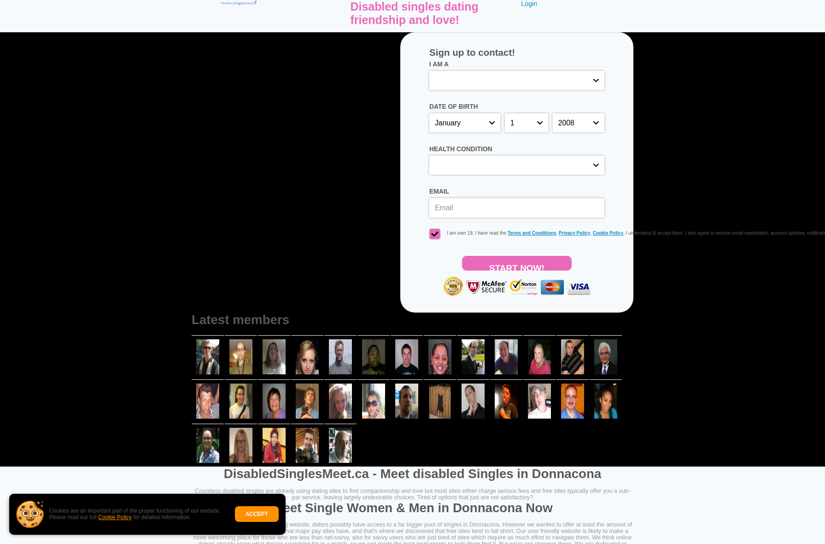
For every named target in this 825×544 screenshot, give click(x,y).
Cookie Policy (115, 517)
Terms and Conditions (532, 233)
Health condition (460, 149)
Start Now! (516, 267)
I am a (439, 64)
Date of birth (453, 106)
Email (439, 191)
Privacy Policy (574, 233)
